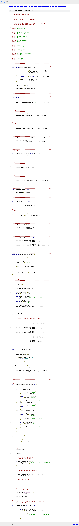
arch (53, 6)
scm (18, 6)
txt (74, 524)
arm (56, 6)
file (35, 10)
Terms (14, 524)
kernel (11, 6)
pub (15, 6)
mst (32, 6)
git (29, 6)
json (77, 524)
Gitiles (7, 524)
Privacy (10, 524)
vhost (35, 6)
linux (21, 6)
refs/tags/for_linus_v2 (43, 6)
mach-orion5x (62, 6)
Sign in (76, 2)
